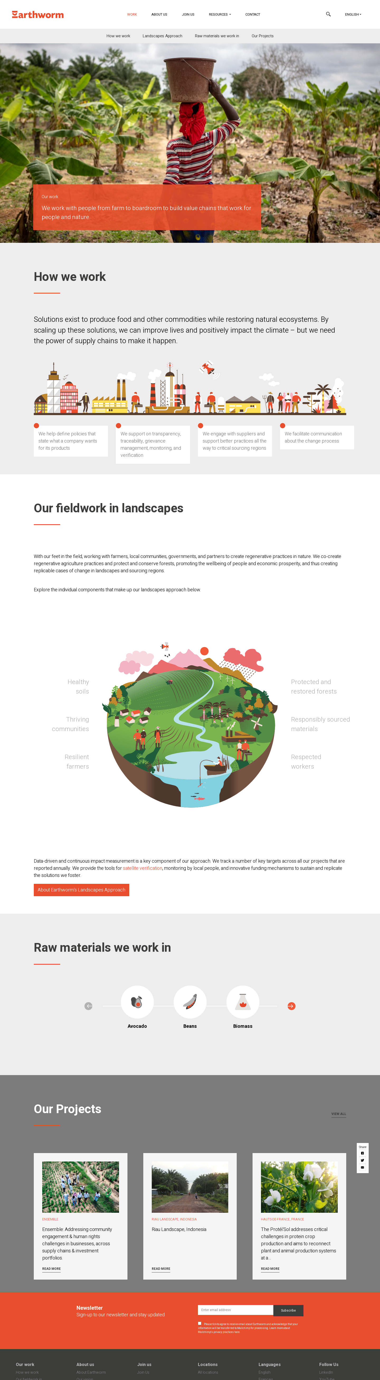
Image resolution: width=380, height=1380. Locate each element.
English (352, 14)
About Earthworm (91, 1372)
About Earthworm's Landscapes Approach (81, 890)
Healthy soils (78, 686)
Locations (208, 1365)
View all (338, 1114)
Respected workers (306, 761)
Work (135, 14)
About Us (159, 14)
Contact (252, 14)
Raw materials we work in (217, 36)
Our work (25, 1365)
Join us (144, 1365)
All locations (208, 1372)
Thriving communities (70, 724)
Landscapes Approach (162, 36)
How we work (118, 36)
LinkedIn (326, 1372)
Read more (51, 1268)
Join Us (188, 14)
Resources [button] (219, 14)
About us (85, 1365)
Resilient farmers (77, 761)
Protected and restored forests (314, 686)
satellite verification (142, 868)
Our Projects (263, 36)
